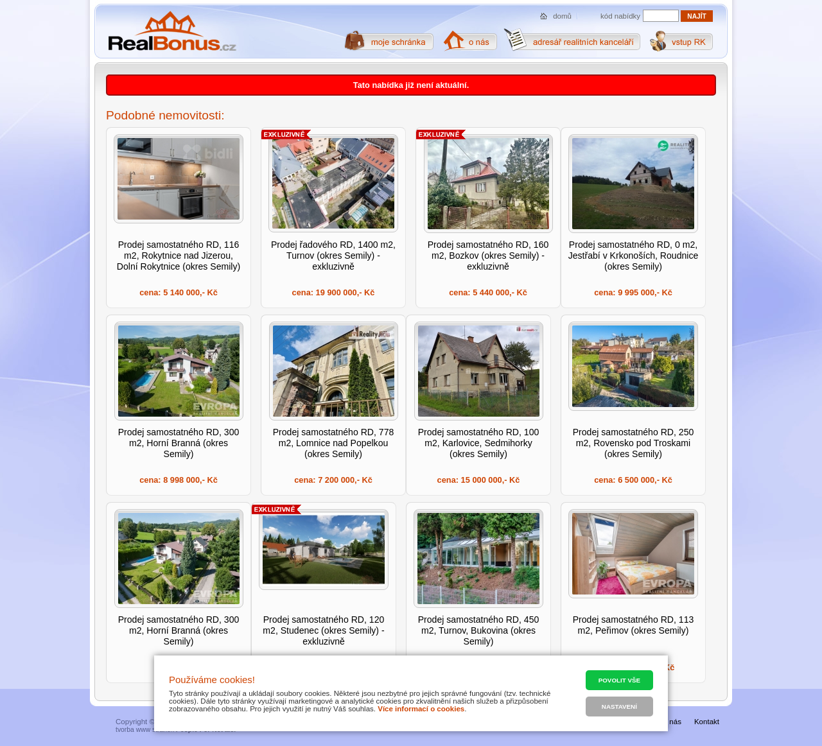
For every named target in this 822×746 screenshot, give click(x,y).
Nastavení (619, 706)
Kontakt (706, 721)
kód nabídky (620, 16)
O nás (671, 721)
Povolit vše (619, 680)
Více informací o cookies (421, 709)
